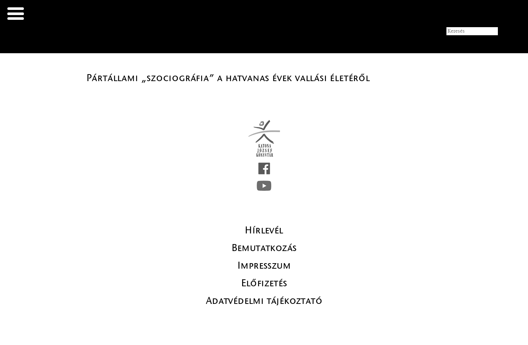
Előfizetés (264, 283)
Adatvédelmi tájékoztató (264, 300)
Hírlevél (264, 230)
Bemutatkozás (264, 248)
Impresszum (264, 265)
